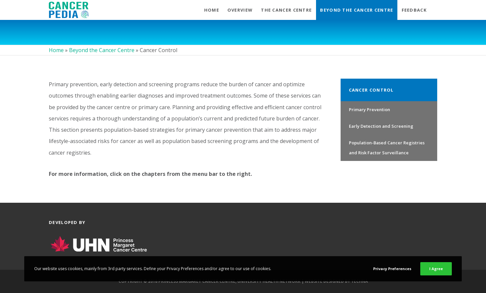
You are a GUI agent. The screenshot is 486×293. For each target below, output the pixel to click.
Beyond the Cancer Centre (101, 50)
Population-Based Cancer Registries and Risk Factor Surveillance (387, 148)
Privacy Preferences (392, 268)
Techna (359, 281)
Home (56, 50)
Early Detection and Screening (381, 126)
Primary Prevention (369, 109)
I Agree (436, 268)
